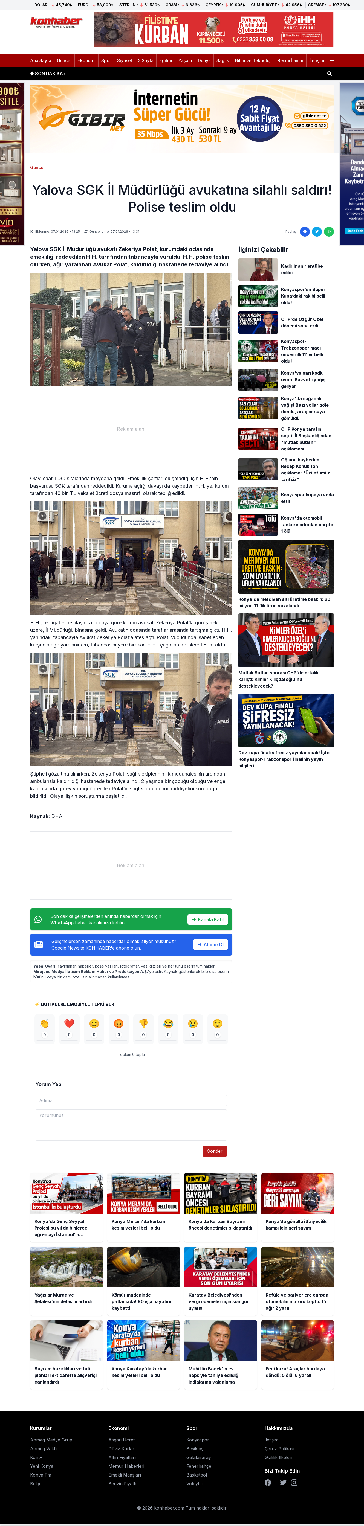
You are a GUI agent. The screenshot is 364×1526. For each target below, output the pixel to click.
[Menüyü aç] (332, 60)
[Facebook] (268, 1484)
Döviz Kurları (121, 1450)
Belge (36, 1485)
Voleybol (195, 1485)
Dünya (204, 60)
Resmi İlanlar (291, 60)
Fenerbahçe (198, 1467)
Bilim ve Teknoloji (253, 60)
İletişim (317, 60)
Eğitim (165, 60)
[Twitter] (283, 1484)
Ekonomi (86, 60)
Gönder (215, 1152)
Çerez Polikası (279, 1450)
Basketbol (196, 1476)
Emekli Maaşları (124, 1476)
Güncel (64, 60)
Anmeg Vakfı (43, 1450)
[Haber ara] (329, 73)
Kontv (36, 1459)
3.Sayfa (146, 60)
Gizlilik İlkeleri (278, 1459)
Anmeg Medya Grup (51, 1441)
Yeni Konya (41, 1467)
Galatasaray (198, 1459)
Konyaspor (197, 1441)
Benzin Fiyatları (124, 1485)
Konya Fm (40, 1476)
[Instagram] (294, 1484)
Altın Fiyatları (122, 1459)
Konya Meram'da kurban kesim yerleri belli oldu (125, 73)
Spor (106, 60)
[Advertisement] (131, 429)
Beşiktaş (194, 1450)
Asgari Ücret (121, 1441)
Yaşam (185, 60)
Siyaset (124, 60)
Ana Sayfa (40, 60)
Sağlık (222, 60)
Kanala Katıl (208, 919)
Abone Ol (211, 944)
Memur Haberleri (126, 1467)
